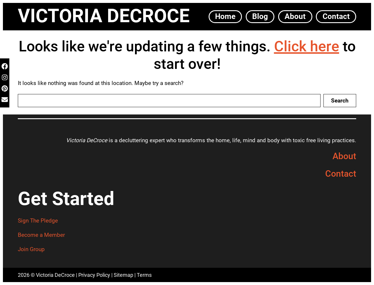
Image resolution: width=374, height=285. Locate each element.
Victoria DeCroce (104, 16)
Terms (144, 275)
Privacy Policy (94, 275)
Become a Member (41, 235)
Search (340, 100)
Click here (306, 46)
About (344, 156)
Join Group (31, 249)
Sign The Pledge (38, 220)
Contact (340, 173)
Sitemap (123, 275)
